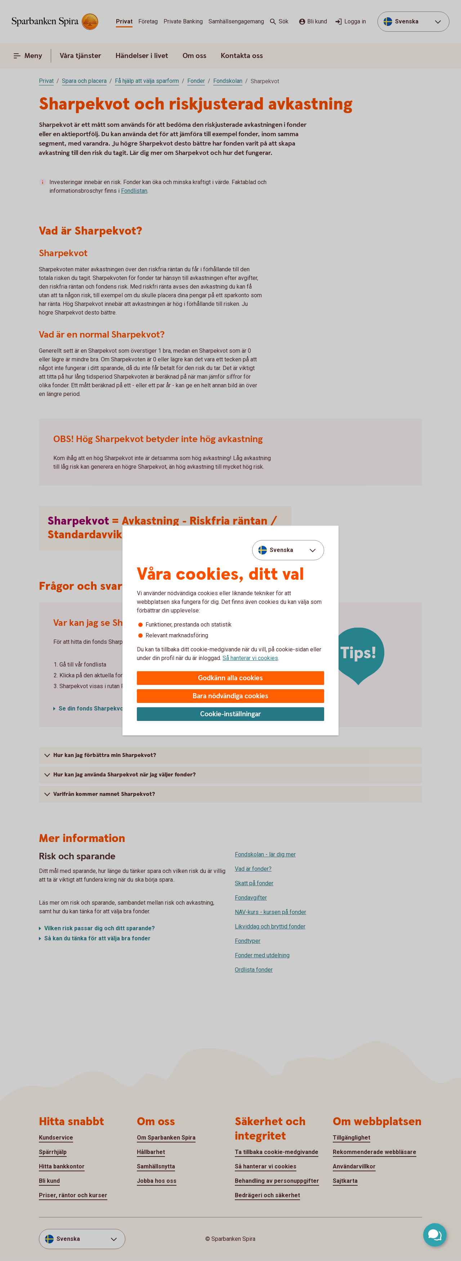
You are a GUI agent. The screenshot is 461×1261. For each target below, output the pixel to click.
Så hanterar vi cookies (250, 658)
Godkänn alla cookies (230, 678)
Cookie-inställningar (230, 714)
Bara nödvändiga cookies (230, 696)
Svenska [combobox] (281, 550)
